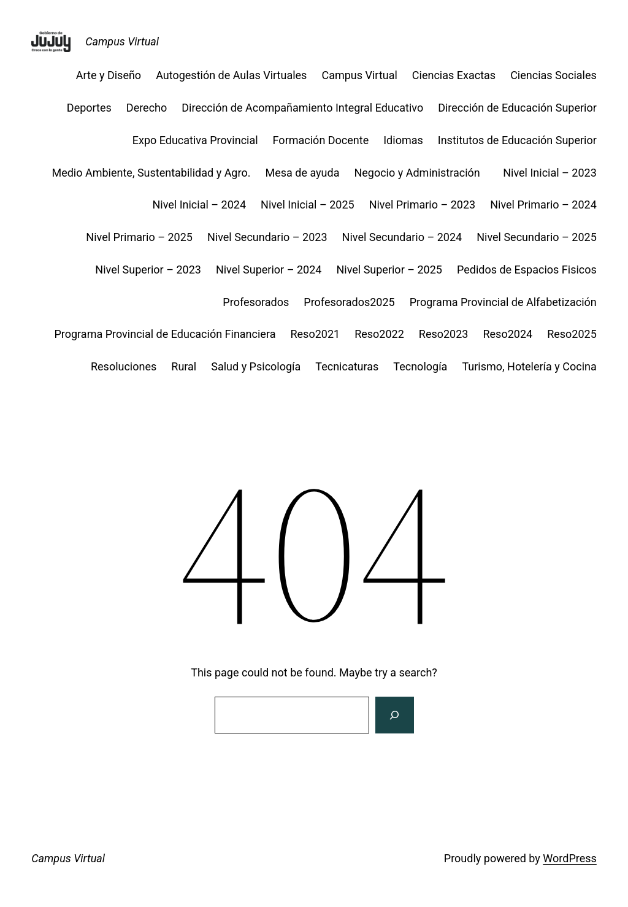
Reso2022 (379, 333)
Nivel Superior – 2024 (269, 269)
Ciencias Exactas (454, 75)
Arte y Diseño (108, 75)
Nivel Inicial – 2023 (550, 172)
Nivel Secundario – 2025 (537, 237)
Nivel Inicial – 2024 (199, 204)
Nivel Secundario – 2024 (402, 237)
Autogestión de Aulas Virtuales (231, 75)
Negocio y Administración (421, 172)
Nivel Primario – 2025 (139, 237)
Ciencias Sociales (553, 75)
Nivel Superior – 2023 (148, 269)
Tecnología (420, 366)
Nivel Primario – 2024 (543, 204)
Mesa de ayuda (302, 172)
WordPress (569, 858)
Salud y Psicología (256, 366)
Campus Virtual (122, 41)
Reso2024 (507, 333)
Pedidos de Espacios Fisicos (527, 269)
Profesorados (256, 302)
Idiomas (403, 140)
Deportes (89, 107)
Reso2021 (315, 333)
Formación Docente (321, 140)
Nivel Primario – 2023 (422, 204)
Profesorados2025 (349, 302)
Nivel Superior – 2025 (389, 269)
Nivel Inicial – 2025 (307, 204)
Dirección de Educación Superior (517, 107)
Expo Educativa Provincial (195, 140)
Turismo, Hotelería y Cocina (529, 366)
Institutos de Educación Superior (517, 140)
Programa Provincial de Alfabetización (503, 302)
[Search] (394, 715)
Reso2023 (444, 333)
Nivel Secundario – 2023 (267, 237)
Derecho (146, 107)
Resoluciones (123, 366)
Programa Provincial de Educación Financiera (164, 333)
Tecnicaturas (346, 366)
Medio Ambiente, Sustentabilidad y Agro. (151, 172)
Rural (183, 366)
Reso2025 (572, 333)
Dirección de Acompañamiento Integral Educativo (302, 107)
